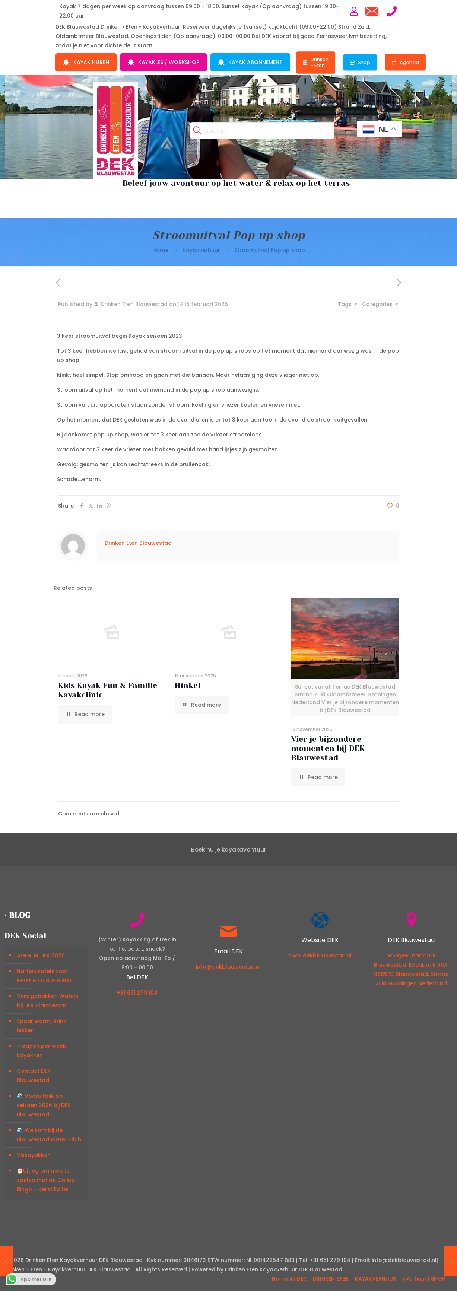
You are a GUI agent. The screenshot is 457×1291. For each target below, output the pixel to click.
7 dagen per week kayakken (41, 1050)
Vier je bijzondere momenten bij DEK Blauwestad (328, 748)
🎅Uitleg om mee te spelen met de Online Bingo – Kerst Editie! (45, 1180)
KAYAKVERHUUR (375, 1278)
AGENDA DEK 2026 (41, 955)
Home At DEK (289, 1278)
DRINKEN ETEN (331, 1278)
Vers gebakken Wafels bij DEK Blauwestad (47, 1000)
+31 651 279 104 (137, 992)
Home (160, 250)
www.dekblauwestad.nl (320, 955)
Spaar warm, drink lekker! (41, 1025)
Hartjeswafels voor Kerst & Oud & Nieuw (45, 975)
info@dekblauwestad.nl (228, 966)
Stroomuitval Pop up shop (269, 250)
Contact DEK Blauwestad (34, 1075)
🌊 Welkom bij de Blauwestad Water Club (49, 1134)
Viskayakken (34, 1155)
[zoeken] (262, 130)
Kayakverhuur (201, 250)
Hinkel (187, 685)
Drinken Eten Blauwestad (134, 304)
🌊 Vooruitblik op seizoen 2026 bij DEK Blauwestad (44, 1105)
